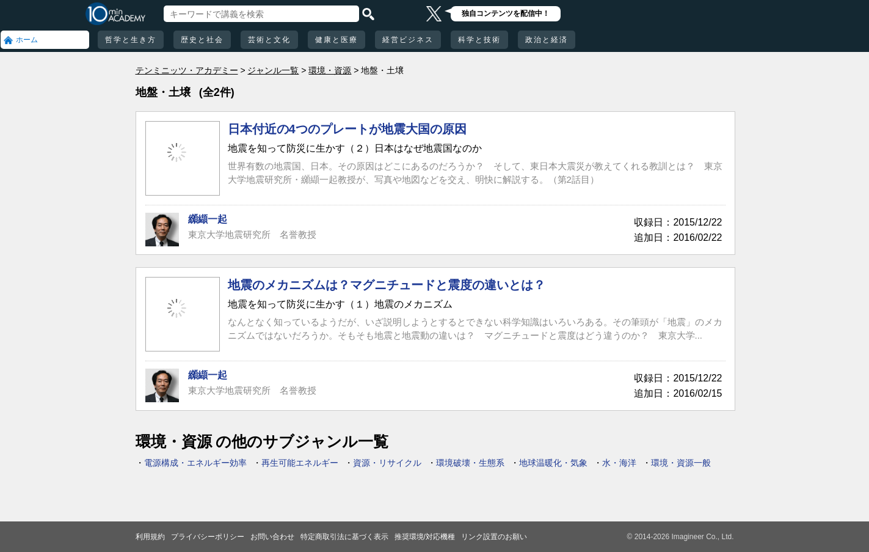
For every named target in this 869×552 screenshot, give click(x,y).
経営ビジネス (408, 39)
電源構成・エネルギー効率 (195, 463)
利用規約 (150, 536)
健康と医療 (336, 39)
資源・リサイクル (387, 463)
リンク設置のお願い (494, 536)
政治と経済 (546, 39)
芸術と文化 (269, 39)
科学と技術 (479, 39)
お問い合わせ (272, 536)
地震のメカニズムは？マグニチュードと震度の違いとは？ (386, 285)
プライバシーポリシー (207, 536)
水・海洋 (619, 463)
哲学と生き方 (130, 39)
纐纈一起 (207, 219)
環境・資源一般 (681, 463)
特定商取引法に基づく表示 (344, 536)
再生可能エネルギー (299, 463)
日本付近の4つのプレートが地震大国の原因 (347, 129)
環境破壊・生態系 (470, 463)
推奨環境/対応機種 (425, 536)
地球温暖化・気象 (553, 463)
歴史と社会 (202, 39)
